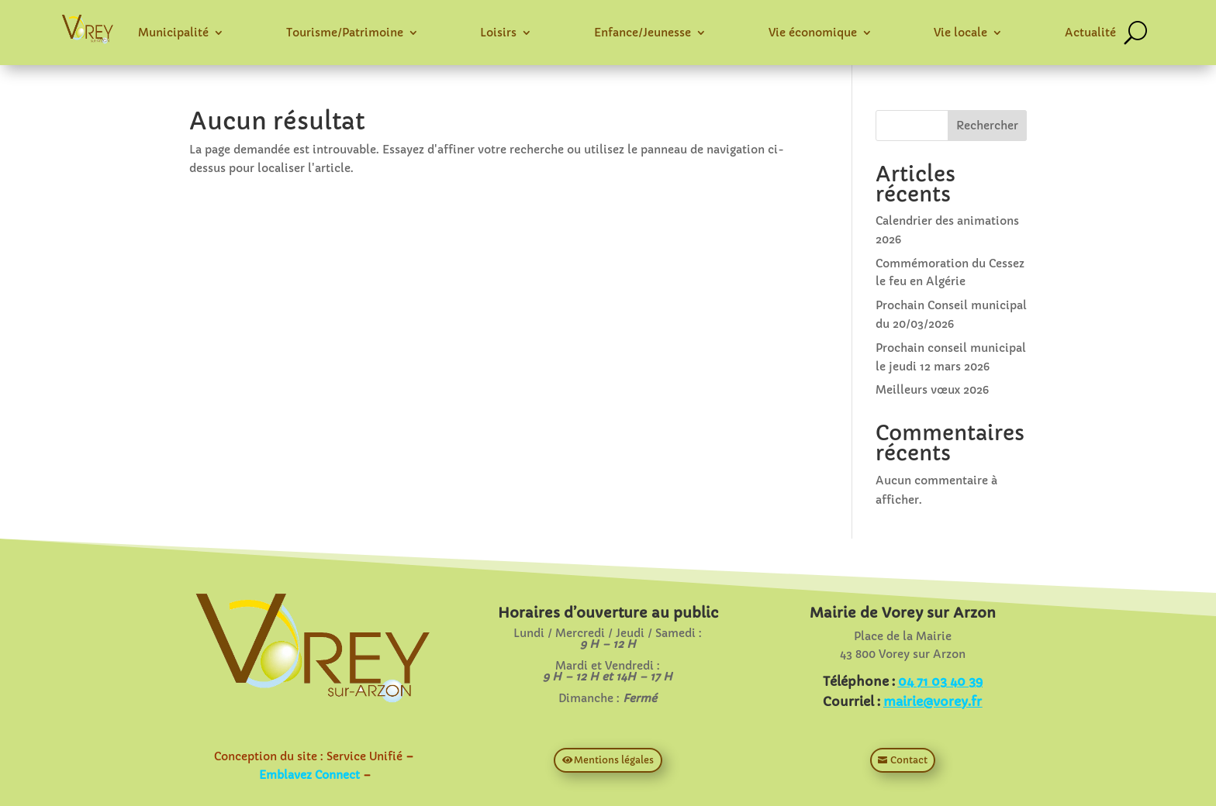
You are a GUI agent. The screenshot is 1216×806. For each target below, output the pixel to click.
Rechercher (987, 126)
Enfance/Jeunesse (642, 33)
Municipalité (173, 33)
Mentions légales (614, 760)
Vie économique (813, 33)
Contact (909, 760)
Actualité (1090, 33)
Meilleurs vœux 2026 (932, 390)
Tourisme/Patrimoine (344, 33)
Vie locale (960, 33)
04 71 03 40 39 (940, 681)
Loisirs (498, 33)
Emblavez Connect (309, 775)
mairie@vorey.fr (932, 701)
